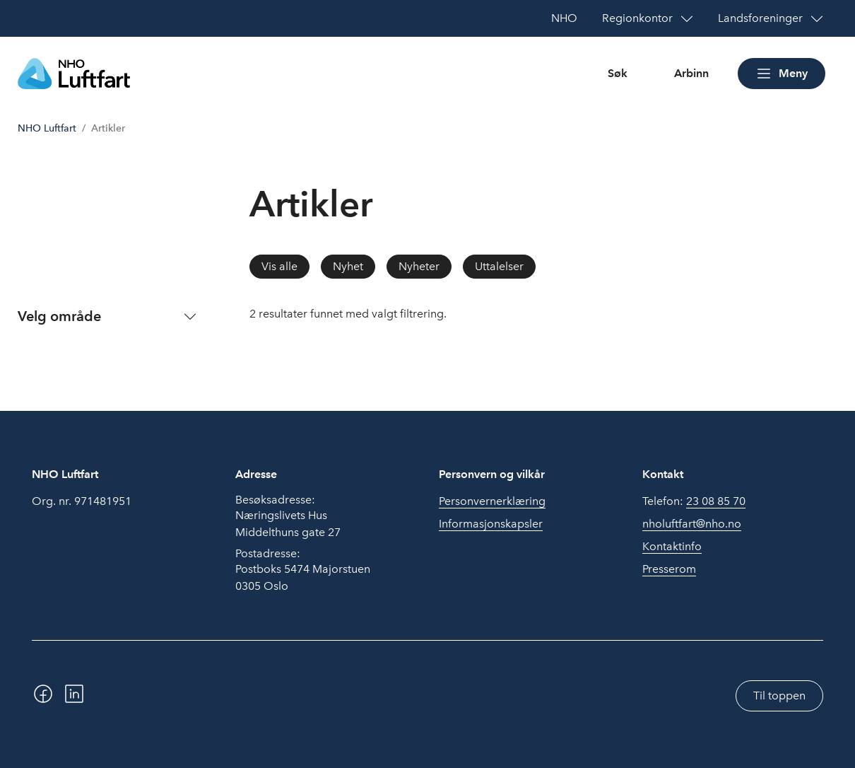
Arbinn (691, 73)
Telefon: (693, 501)
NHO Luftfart (47, 128)
